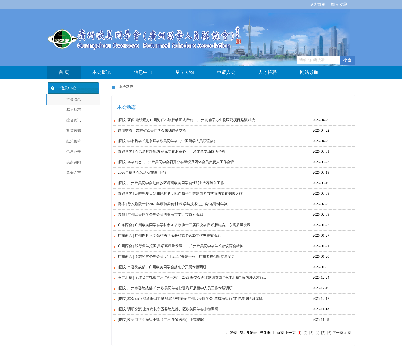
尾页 (347, 333)
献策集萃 (73, 141)
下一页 (338, 333)
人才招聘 (267, 72)
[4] (317, 333)
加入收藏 (339, 4)
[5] (323, 333)
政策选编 (73, 131)
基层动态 (73, 110)
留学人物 (184, 72)
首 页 (64, 72)
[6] (329, 333)
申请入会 (226, 72)
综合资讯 (73, 120)
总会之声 (73, 173)
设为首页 (317, 4)
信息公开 (73, 152)
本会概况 (101, 72)
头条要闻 (73, 162)
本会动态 (73, 99)
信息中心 (143, 72)
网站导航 (309, 72)
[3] (311, 333)
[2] (305, 333)
